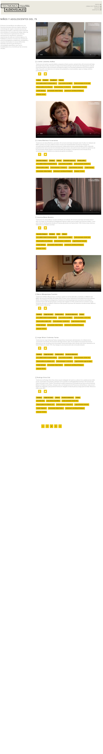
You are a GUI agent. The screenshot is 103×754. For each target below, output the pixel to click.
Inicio (98, 4)
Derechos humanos (42, 160)
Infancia (61, 80)
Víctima (82, 314)
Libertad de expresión (69, 160)
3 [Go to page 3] (55, 426)
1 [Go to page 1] (47, 426)
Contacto (97, 9)
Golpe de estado (48, 314)
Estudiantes (54, 80)
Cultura (38, 80)
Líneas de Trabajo (94, 6)
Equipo (98, 8)
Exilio (58, 234)
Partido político (82, 160)
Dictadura (45, 80)
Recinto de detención (71, 314)
